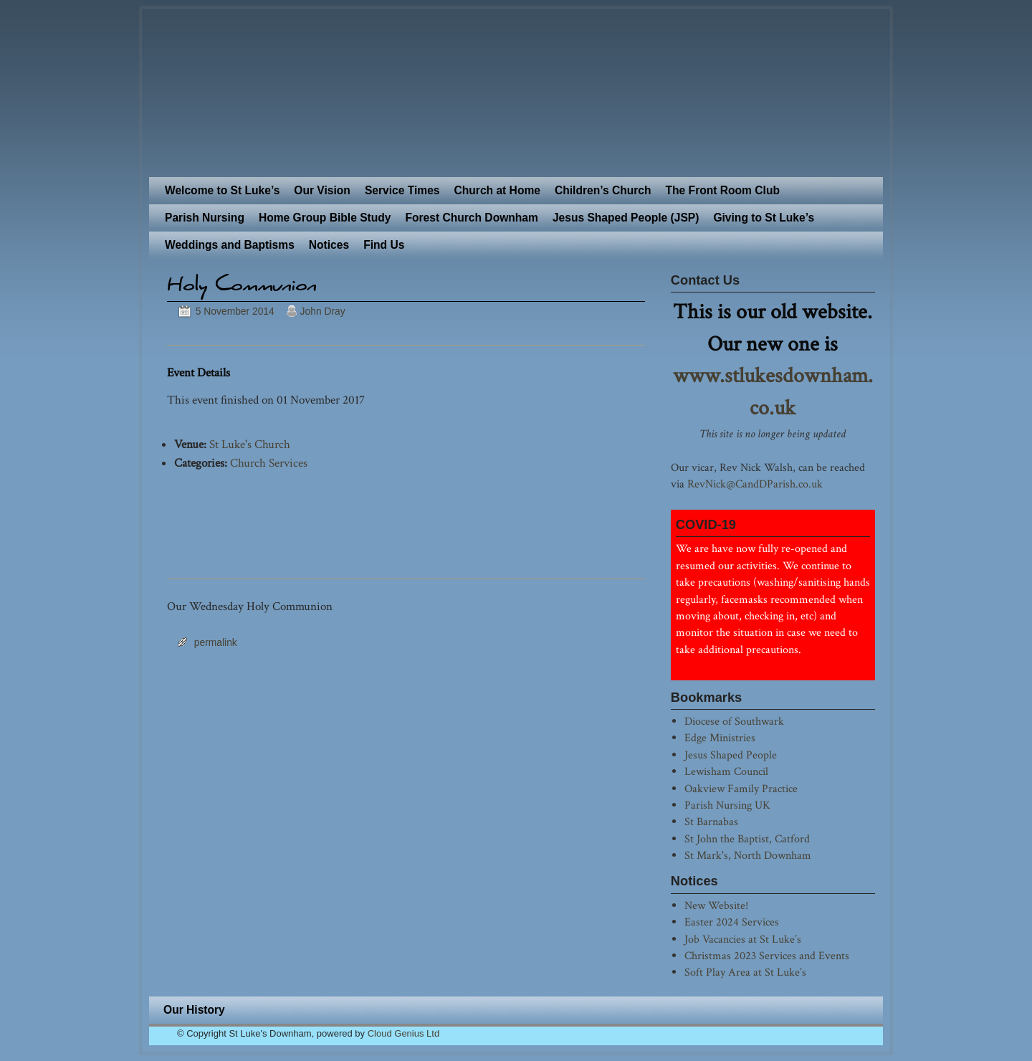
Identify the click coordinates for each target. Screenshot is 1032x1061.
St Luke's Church (249, 444)
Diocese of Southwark (734, 721)
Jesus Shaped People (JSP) (626, 217)
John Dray (322, 311)
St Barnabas (711, 821)
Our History (194, 1010)
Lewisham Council (726, 771)
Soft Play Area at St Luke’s (745, 972)
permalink (215, 642)
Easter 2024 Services (731, 922)
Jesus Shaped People (730, 755)
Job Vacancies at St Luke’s (742, 939)
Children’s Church (603, 190)
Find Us (383, 245)
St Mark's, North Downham (747, 855)
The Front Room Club (723, 190)
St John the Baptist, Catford (747, 839)
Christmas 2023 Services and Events (766, 955)
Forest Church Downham (471, 217)
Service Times (402, 190)
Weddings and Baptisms (230, 245)
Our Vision (322, 190)
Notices (329, 245)
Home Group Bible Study (325, 217)
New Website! (716, 905)
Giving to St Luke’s (763, 217)
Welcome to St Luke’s (222, 190)
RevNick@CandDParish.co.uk (755, 484)
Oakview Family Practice (741, 788)
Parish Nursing (204, 217)
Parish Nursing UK (727, 805)
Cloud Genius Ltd (403, 1033)
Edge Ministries (719, 738)
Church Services (268, 463)
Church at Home (497, 190)
